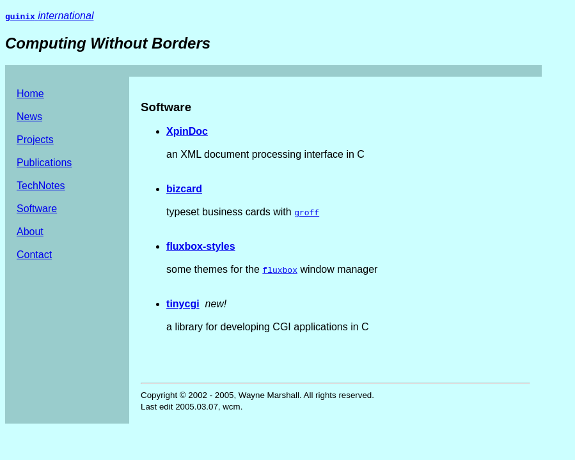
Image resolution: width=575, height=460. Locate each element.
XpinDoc (187, 131)
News (29, 116)
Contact (34, 254)
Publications (44, 162)
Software (37, 208)
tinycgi (183, 303)
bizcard (184, 188)
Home (30, 93)
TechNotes (41, 185)
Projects (35, 139)
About (30, 231)
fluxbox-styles (200, 246)
